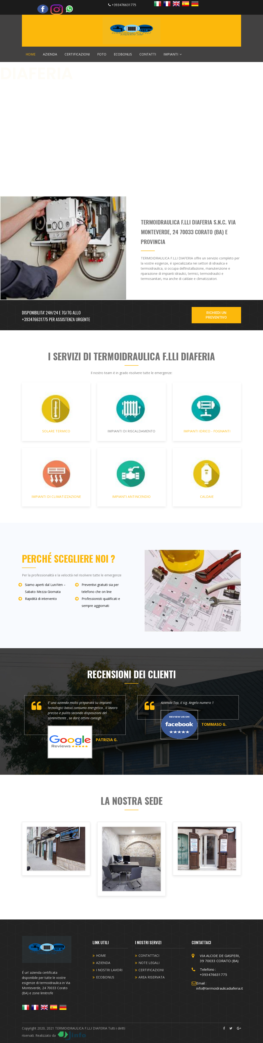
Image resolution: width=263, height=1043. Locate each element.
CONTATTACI (148, 955)
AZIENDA (50, 54)
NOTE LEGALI (148, 962)
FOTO (101, 54)
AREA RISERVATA (151, 977)
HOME (30, 54)
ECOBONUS (123, 54)
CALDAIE (206, 478)
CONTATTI (147, 54)
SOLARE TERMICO (56, 412)
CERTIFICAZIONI (77, 54)
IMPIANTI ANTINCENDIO (131, 478)
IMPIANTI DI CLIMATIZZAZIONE (56, 478)
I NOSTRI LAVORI (109, 970)
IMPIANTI (172, 54)
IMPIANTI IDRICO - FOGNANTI (206, 412)
